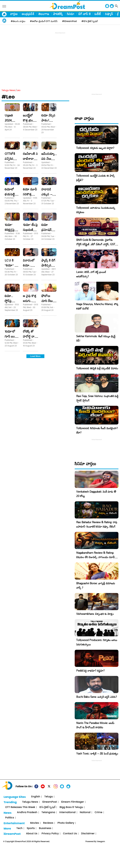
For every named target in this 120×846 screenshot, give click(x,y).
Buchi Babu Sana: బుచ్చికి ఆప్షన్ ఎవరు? (96, 696)
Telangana (48, 812)
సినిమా (70, 14)
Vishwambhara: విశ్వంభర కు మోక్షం (95, 613)
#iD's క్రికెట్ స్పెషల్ (90, 21)
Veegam (101, 841)
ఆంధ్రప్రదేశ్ (28, 14)
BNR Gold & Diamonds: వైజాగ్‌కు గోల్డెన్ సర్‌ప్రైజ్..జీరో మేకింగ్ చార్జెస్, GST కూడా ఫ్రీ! (95, 244)
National (85, 812)
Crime (98, 812)
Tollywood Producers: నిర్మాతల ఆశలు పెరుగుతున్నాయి (96, 642)
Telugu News (8, 90)
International (67, 812)
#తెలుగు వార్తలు (18, 21)
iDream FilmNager (72, 802)
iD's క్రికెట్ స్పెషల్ (47, 807)
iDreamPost (49, 802)
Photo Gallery (66, 823)
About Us (31, 834)
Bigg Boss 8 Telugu (71, 807)
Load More (35, 356)
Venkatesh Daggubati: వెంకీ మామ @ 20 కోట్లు (96, 494)
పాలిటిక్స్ (58, 14)
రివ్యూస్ (109, 14)
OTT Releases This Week (20, 807)
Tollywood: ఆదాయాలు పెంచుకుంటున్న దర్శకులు (95, 210)
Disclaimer (88, 834)
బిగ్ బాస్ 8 (84, 14)
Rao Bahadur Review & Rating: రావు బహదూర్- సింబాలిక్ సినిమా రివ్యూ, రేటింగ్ (96, 524)
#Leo (8, 96)
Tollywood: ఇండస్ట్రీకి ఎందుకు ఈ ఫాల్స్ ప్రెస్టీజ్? (95, 178)
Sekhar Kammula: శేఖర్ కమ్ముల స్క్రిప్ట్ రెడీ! (95, 338)
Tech (19, 828)
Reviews (48, 823)
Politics (9, 818)
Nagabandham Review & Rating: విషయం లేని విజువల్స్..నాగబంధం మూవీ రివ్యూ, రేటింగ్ (95, 557)
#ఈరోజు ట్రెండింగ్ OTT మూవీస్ (44, 21)
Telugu (48, 797)
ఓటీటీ (98, 14)
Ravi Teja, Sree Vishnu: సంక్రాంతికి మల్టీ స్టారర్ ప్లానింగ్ (97, 398)
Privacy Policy (50, 834)
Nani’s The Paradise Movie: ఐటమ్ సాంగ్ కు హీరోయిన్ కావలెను (95, 725)
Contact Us (70, 834)
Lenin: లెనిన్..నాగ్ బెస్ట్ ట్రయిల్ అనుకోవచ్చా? (91, 274)
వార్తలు (14, 14)
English (35, 797)
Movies (34, 823)
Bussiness (45, 828)
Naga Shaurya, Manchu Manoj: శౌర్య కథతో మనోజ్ (97, 306)
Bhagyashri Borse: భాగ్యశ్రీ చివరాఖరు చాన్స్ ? (95, 585)
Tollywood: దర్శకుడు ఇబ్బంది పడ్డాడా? (95, 147)
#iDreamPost (69, 21)
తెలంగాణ (43, 14)
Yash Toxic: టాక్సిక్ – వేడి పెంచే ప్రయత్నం (97, 753)
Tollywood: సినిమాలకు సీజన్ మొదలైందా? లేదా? (97, 430)
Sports (31, 828)
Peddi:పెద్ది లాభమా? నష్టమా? (90, 670)
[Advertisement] (61, 56)
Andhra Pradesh (27, 812)
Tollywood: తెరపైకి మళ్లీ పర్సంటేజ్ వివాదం (97, 368)
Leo (18, 90)
